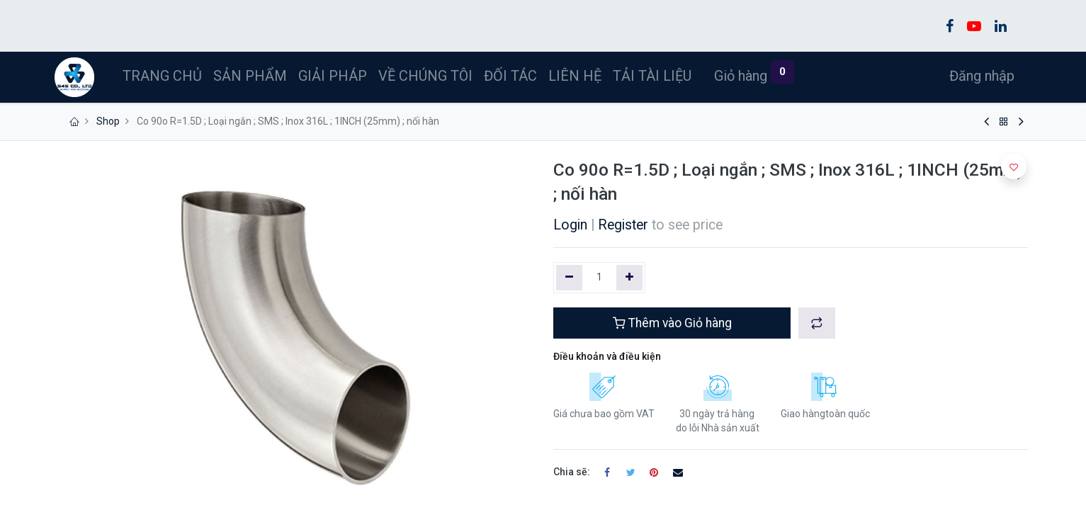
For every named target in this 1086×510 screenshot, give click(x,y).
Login (570, 225)
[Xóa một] (569, 277)
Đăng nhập (978, 75)
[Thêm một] (629, 277)
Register (623, 225)
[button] (816, 323)
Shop (108, 121)
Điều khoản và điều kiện (607, 356)
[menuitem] (165, 75)
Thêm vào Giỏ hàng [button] (672, 323)
